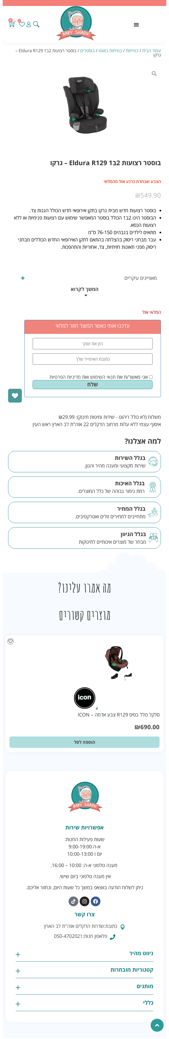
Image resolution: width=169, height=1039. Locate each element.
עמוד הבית (151, 51)
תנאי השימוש (103, 377)
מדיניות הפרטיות (65, 377)
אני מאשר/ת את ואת (101, 376)
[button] (84, 292)
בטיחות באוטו (110, 51)
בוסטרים (87, 51)
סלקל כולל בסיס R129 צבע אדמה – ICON (119, 714)
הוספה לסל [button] (84, 742)
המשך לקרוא (85, 289)
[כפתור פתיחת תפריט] (136, 24)
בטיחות (132, 51)
